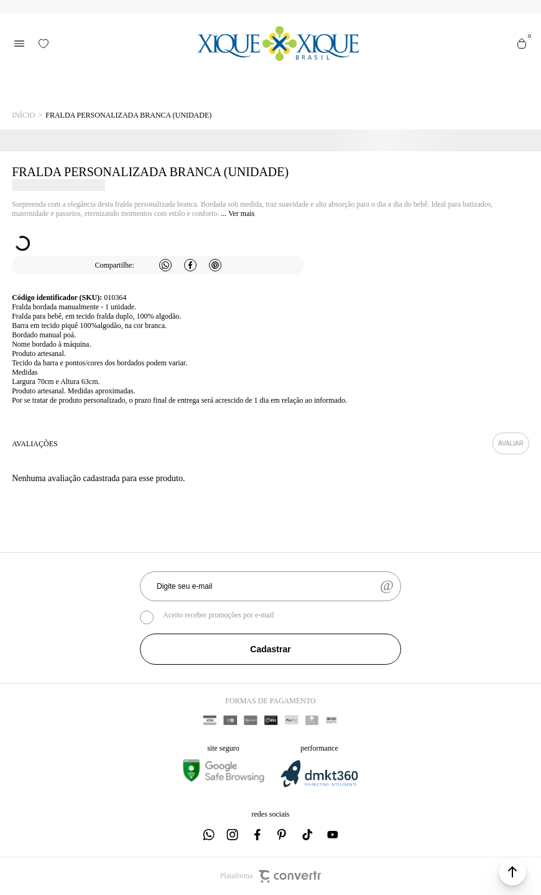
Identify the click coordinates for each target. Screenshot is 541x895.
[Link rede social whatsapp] (208, 834)
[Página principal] (278, 43)
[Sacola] (521, 43)
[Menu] (19, 43)
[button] (512, 872)
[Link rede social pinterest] (283, 834)
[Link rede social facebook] (258, 834)
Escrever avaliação (510, 443)
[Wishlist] (43, 43)
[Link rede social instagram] (233, 834)
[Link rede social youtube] (332, 834)
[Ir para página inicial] (23, 115)
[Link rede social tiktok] (307, 834)
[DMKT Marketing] (319, 785)
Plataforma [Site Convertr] (270, 876)
